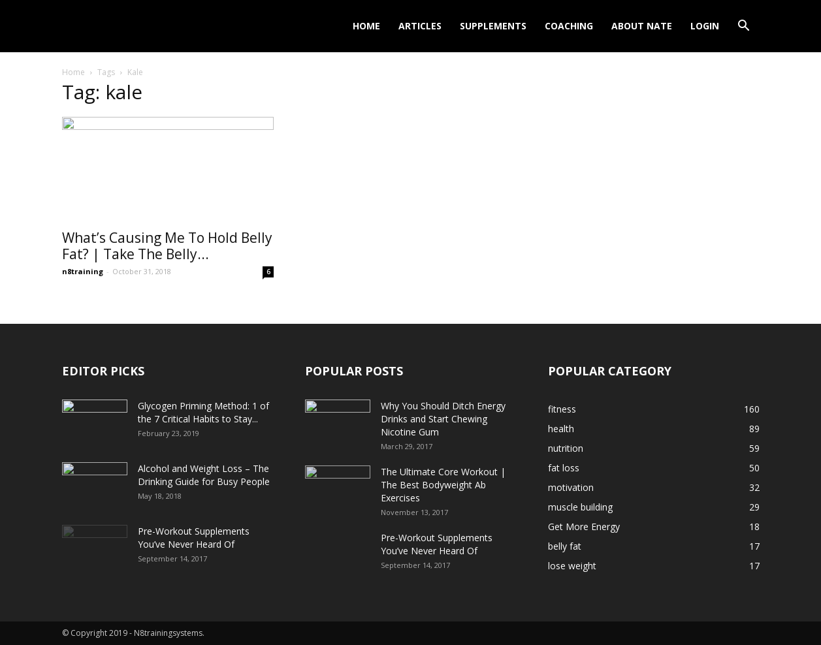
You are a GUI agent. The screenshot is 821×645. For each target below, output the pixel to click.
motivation (571, 487)
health (561, 428)
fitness (562, 409)
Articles (420, 26)
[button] (744, 27)
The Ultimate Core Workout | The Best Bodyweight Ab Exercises (443, 484)
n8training (82, 271)
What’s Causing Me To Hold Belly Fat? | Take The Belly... (167, 245)
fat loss (563, 468)
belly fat (564, 546)
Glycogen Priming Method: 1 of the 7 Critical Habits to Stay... (203, 412)
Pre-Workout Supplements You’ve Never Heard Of (194, 537)
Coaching (569, 26)
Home (366, 26)
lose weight (572, 565)
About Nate (641, 26)
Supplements (493, 26)
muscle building (580, 507)
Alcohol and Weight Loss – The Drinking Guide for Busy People (204, 475)
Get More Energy (584, 526)
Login (704, 26)
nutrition (565, 448)
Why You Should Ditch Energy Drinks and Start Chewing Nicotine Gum (443, 419)
